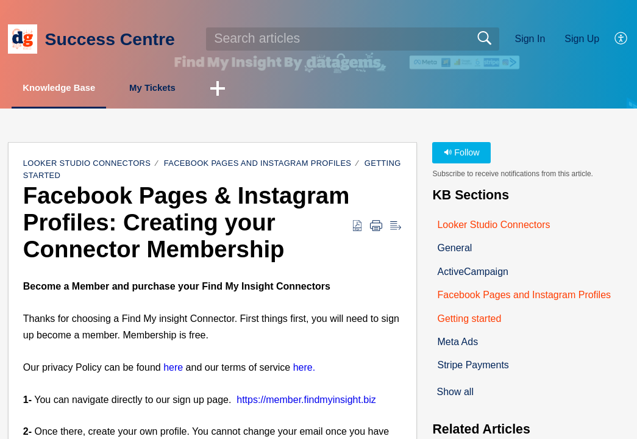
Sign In (529, 39)
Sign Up (581, 39)
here (173, 368)
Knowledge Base (68, 89)
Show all (454, 393)
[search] (352, 39)
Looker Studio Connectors (87, 164)
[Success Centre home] (22, 39)
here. (304, 368)
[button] (621, 39)
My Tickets (175, 89)
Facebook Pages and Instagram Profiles (258, 164)
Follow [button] (462, 154)
